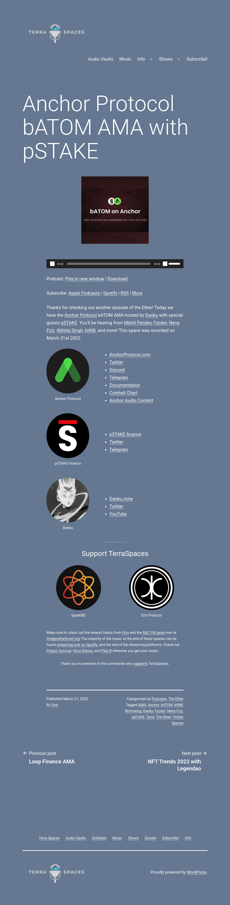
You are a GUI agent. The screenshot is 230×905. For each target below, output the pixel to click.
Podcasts (159, 699)
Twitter (116, 362)
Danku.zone (121, 498)
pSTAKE (69, 322)
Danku (151, 315)
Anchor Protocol (80, 315)
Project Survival (58, 651)
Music (125, 59)
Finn (125, 632)
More (137, 293)
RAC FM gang (153, 632)
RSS (125, 293)
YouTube (118, 514)
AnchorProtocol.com (130, 354)
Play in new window (84, 278)
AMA (142, 705)
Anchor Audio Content (131, 400)
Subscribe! (197, 59)
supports (140, 663)
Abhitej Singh (70, 330)
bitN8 (90, 330)
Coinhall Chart (123, 392)
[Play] (52, 263)
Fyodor (160, 322)
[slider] (108, 264)
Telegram (118, 377)
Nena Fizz (175, 711)
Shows (166, 59)
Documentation (124, 385)
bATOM (166, 705)
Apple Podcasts (84, 293)
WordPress (196, 872)
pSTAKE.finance (125, 434)
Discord (117, 370)
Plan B (107, 651)
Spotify (110, 293)
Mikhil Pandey (138, 322)
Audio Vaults (100, 59)
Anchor (153, 705)
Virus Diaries (83, 651)
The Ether (176, 699)
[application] (115, 263)
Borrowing (133, 711)
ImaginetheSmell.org (63, 639)
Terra (150, 717)
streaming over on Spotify (77, 645)
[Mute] (165, 263)
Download (118, 278)
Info (141, 59)
